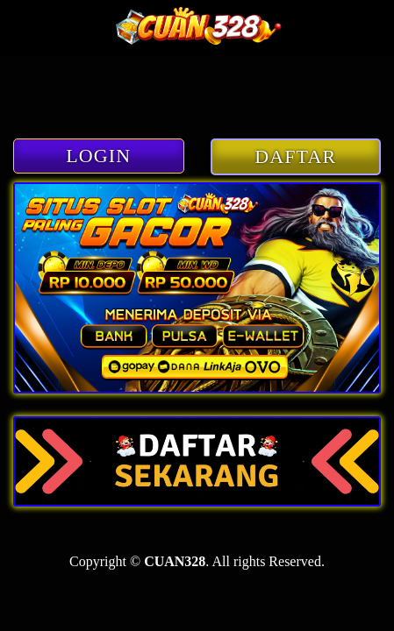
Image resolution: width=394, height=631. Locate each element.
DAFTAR (295, 156)
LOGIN (98, 156)
